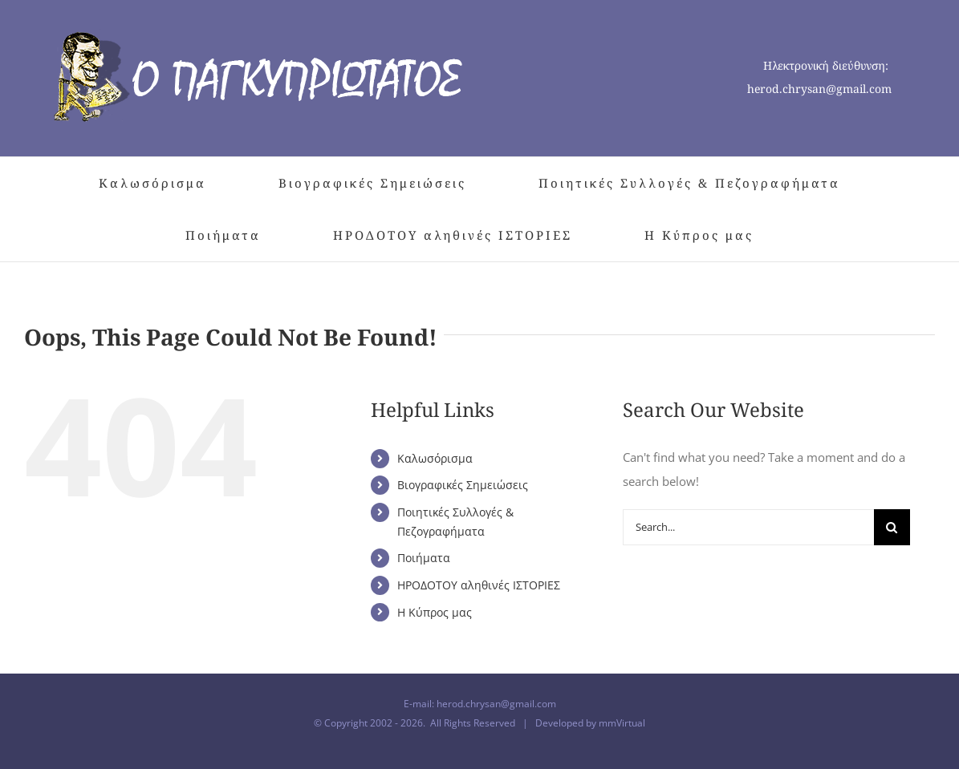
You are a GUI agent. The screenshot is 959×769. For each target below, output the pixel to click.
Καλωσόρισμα (435, 458)
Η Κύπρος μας (434, 612)
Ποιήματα (423, 557)
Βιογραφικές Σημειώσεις (462, 484)
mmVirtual (622, 723)
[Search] (892, 527)
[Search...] (748, 527)
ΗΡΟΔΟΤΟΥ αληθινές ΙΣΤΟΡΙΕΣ (478, 585)
